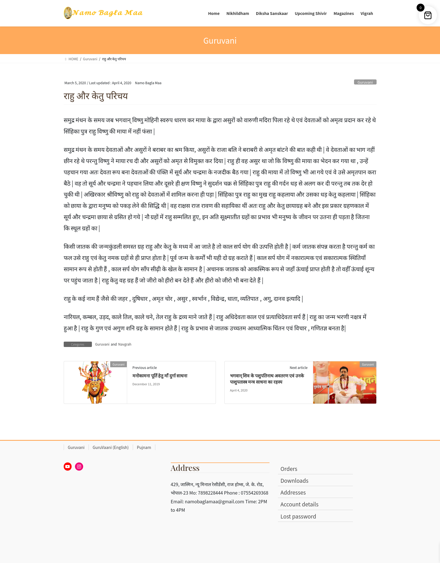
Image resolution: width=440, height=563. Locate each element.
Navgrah (124, 344)
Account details (299, 504)
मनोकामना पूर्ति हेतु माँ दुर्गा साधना (159, 376)
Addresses (293, 492)
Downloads (294, 480)
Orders (288, 468)
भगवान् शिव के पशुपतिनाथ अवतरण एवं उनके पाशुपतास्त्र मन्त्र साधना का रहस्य (267, 379)
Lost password (298, 516)
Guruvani (365, 82)
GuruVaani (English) (111, 447)
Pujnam (144, 447)
